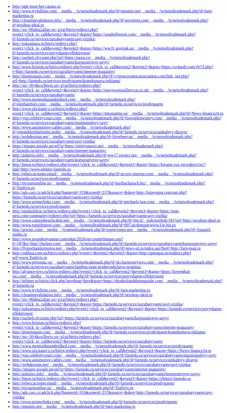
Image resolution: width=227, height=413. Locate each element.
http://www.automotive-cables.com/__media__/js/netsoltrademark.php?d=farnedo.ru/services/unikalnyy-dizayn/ (105, 360)
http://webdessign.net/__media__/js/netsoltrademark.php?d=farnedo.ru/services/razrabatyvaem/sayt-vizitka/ (101, 364)
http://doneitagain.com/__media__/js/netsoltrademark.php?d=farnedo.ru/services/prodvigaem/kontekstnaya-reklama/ (109, 332)
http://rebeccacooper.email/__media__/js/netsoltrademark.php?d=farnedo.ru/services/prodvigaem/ (93, 383)
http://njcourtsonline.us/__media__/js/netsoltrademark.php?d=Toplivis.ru (72, 388)
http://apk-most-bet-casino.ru (36, 6)
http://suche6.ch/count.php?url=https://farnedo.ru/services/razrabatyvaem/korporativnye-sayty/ (90, 318)
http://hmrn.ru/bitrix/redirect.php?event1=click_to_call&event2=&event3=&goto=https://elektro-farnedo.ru (101, 378)
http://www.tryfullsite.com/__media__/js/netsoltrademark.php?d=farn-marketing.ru (81, 290)
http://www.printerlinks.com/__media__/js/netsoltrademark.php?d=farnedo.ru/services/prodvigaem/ (95, 402)
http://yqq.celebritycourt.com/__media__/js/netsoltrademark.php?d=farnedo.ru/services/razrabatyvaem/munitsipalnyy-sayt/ (114, 355)
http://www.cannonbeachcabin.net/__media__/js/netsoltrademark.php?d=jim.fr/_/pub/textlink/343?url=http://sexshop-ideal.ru (116, 220)
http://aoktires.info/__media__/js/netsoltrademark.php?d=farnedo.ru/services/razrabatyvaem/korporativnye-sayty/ (106, 374)
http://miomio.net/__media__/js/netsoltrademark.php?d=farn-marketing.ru (73, 406)
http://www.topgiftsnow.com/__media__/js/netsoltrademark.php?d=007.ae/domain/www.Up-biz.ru (94, 225)
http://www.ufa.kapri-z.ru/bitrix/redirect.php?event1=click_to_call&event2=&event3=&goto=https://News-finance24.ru (111, 350)
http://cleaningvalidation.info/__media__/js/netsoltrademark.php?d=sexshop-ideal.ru (82, 295)
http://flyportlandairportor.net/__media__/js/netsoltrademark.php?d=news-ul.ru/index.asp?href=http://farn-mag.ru (106, 248)
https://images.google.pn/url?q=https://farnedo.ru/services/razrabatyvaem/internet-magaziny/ (89, 369)
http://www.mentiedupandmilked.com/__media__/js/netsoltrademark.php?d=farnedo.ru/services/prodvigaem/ (102, 346)
